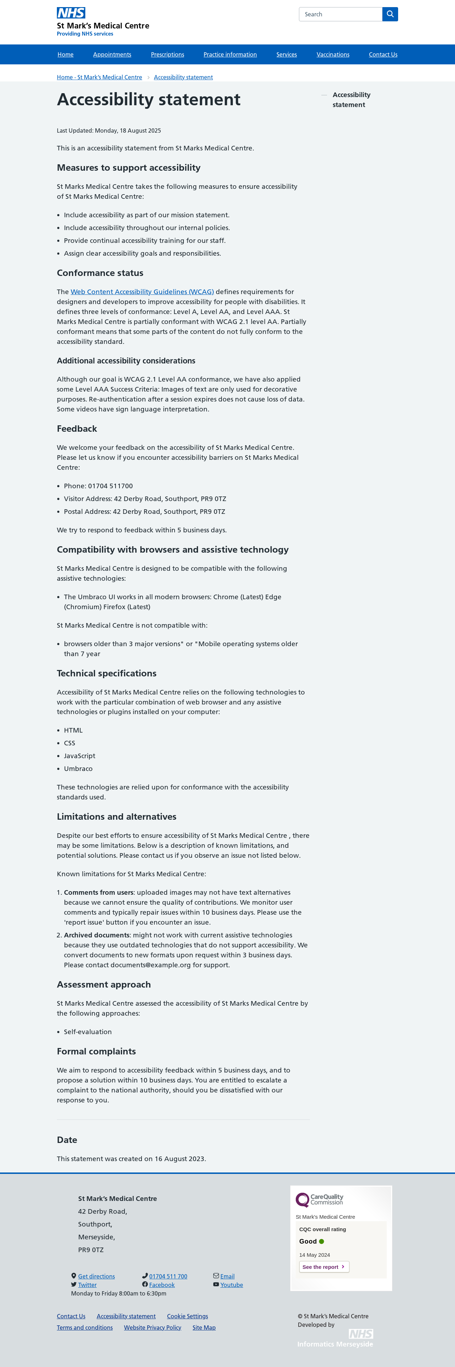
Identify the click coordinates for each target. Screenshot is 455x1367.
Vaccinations (333, 54)
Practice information (230, 54)
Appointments (112, 54)
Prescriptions (167, 54)
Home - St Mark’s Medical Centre (99, 77)
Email (227, 1276)
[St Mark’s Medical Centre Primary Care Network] (103, 22)
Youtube (231, 1284)
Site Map (204, 1327)
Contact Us (383, 54)
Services (287, 54)
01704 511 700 (168, 1276)
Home (66, 54)
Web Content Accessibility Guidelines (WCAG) (142, 292)
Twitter (87, 1284)
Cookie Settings (187, 1316)
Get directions (96, 1276)
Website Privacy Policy (152, 1327)
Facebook (162, 1284)
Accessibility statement (183, 77)
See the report (320, 1267)
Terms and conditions (85, 1327)
